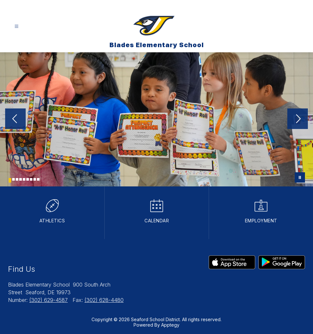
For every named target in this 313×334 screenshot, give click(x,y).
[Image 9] (38, 179)
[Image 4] (20, 179)
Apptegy (170, 325)
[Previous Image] (15, 119)
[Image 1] (10, 180)
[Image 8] (34, 179)
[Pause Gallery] (300, 177)
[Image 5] (24, 179)
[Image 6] (27, 179)
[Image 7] (31, 179)
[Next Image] (297, 119)
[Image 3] (17, 179)
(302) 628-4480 (104, 300)
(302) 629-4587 (48, 300)
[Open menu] (16, 26)
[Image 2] (13, 179)
